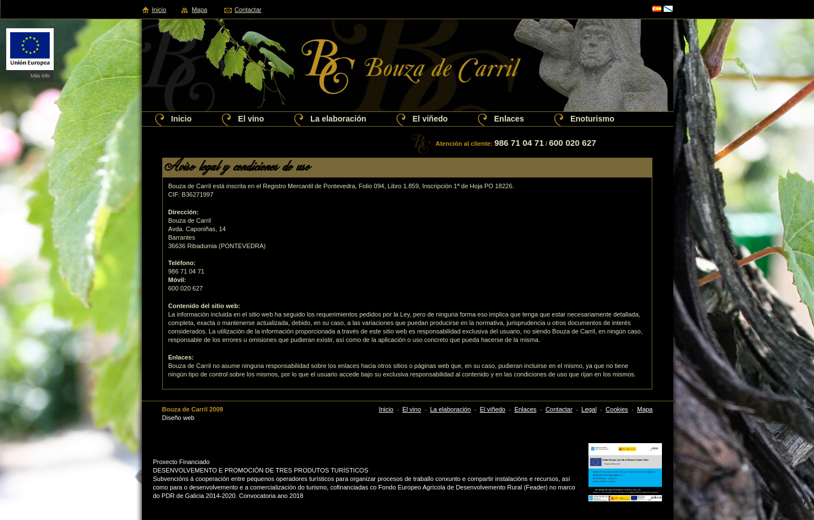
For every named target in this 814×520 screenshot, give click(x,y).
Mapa (199, 9)
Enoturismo (592, 118)
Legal (589, 409)
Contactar (248, 9)
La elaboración (338, 118)
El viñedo (430, 118)
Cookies (616, 409)
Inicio (159, 9)
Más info (40, 76)
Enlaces (509, 118)
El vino (251, 118)
